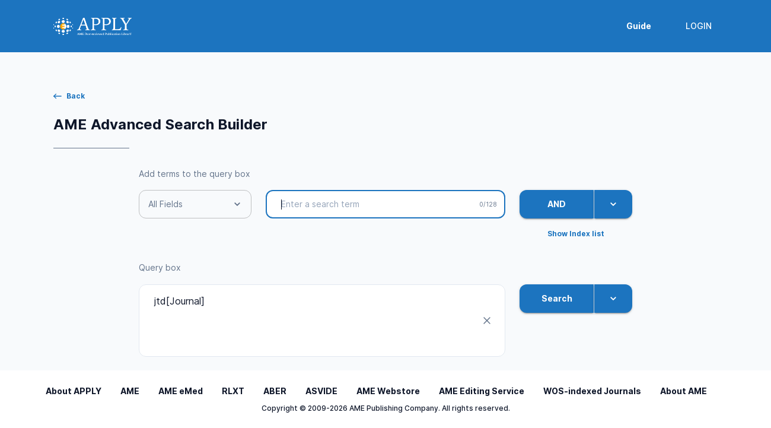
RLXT (233, 391)
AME (129, 391)
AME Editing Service (481, 391)
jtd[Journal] (312, 320)
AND (557, 204)
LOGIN (699, 26)
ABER (274, 391)
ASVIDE (321, 391)
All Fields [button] (165, 204)
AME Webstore (388, 391)
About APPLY (73, 391)
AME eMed (180, 391)
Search (557, 298)
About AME (683, 391)
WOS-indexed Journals (592, 391)
